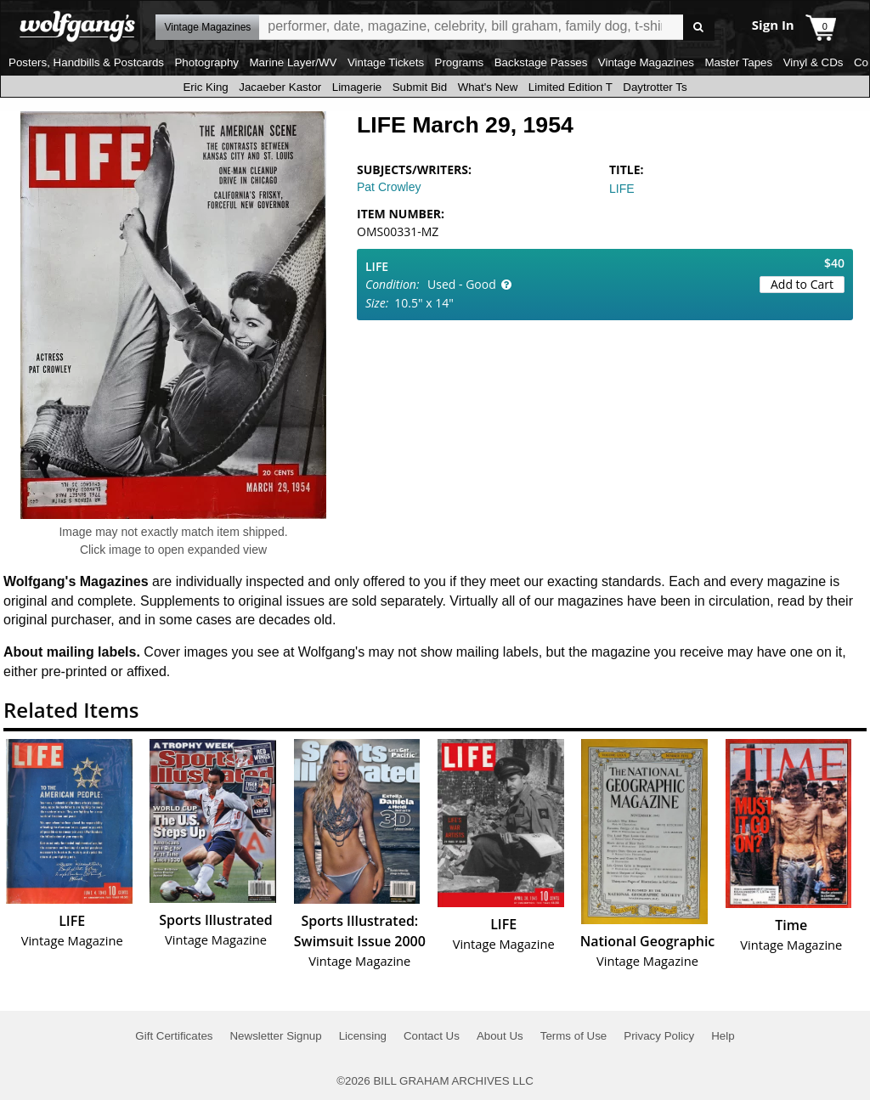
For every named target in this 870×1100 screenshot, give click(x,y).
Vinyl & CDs (813, 62)
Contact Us (432, 1035)
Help (722, 1035)
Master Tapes (738, 62)
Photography (206, 62)
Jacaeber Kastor (280, 87)
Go (699, 27)
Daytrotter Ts (654, 87)
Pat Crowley (389, 187)
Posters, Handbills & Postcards (86, 62)
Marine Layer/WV (292, 62)
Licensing (363, 1035)
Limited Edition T (570, 87)
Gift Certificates (173, 1035)
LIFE (622, 188)
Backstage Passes (541, 62)
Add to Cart (802, 284)
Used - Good (461, 284)
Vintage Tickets (385, 62)
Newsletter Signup (275, 1035)
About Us (500, 1035)
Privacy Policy (659, 1035)
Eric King (205, 87)
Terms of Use (573, 1035)
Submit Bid (420, 87)
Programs (459, 62)
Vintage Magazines (646, 62)
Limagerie (357, 87)
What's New (488, 87)
